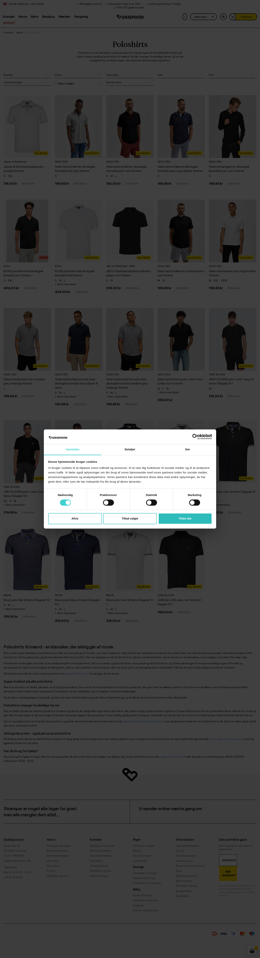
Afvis (74, 518)
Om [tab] (187, 449)
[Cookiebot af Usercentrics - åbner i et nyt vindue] (195, 437)
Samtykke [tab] (72, 449)
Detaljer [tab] (130, 449)
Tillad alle (184, 518)
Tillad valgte (130, 518)
